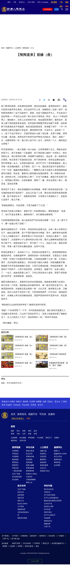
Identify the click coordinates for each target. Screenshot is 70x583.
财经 (29, 431)
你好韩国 (20, 495)
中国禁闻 (15, 456)
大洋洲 (32, 402)
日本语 (33, 405)
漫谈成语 (43, 462)
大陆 (18, 434)
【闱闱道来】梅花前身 (57, 354)
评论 (18, 431)
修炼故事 (47, 524)
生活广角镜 (21, 489)
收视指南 (24, 536)
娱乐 (35, 431)
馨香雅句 (43, 459)
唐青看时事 (30, 471)
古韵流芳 (43, 456)
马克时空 (29, 477)
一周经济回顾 (17, 471)
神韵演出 (14, 440)
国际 (12, 431)
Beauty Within (22, 504)
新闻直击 (15, 462)
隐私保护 (33, 536)
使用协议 (42, 536)
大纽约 (12, 402)
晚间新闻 (15, 459)
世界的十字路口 (31, 474)
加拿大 (19, 402)
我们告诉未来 (49, 489)
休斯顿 (38, 402)
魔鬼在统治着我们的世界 (53, 501)
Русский (25, 405)
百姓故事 (47, 518)
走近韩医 (57, 465)
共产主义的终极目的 (51, 498)
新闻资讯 (21, 414)
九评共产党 (48, 504)
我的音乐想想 (22, 518)
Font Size (59, 99)
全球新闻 (15, 451)
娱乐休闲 (21, 486)
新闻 (13, 426)
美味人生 (20, 501)
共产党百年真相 (49, 495)
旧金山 (50, 402)
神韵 (8, 2)
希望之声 (46, 543)
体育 (35, 434)
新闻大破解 (30, 465)
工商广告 (47, 526)
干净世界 (36, 543)
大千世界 (20, 506)
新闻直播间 (47, 9)
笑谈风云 (43, 454)
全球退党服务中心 (58, 543)
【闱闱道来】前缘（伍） (23, 345)
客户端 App (16, 539)
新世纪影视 (29, 546)
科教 (29, 434)
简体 (33, 2)
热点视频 (23, 438)
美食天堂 (20, 498)
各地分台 (22, 2)
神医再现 (57, 462)
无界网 (19, 546)
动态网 (12, 546)
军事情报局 (30, 468)
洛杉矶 (25, 402)
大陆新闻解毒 (31, 479)
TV (57, 9)
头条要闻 (14, 438)
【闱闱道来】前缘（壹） (23, 363)
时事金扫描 (30, 456)
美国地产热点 (45, 471)
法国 (44, 402)
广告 (61, 2)
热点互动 (29, 454)
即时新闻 (31, 438)
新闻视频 (16, 447)
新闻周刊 (15, 465)
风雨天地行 (48, 512)
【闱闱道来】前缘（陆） (58, 337)
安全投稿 (51, 536)
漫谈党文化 (48, 521)
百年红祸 (47, 509)
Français (16, 405)
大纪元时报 (27, 543)
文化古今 (43, 468)
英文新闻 (54, 2)
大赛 (14, 2)
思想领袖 (29, 462)
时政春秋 (29, 459)
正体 (29, 2)
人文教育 (17, 48)
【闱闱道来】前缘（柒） (23, 337)
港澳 (23, 431)
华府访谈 (15, 468)
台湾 (23, 434)
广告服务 (61, 536)
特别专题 (48, 486)
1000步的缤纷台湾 (23, 513)
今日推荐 (40, 438)
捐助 (66, 2)
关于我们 (15, 536)
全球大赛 (23, 440)
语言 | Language (42, 2)
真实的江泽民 (49, 506)
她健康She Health (60, 454)
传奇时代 (47, 492)
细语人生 (29, 482)
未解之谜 (43, 451)
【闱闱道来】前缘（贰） (23, 354)
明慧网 (4, 546)
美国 (12, 434)
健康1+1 (57, 451)
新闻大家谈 (30, 451)
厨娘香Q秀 (21, 509)
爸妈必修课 (44, 465)
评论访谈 (30, 447)
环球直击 (15, 454)
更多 (37, 546)
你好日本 (20, 492)
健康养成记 (58, 459)
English (9, 405)
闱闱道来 (26, 48)
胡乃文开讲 (58, 456)
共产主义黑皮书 (49, 515)
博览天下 (49, 438)
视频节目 (9, 48)
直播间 (51, 414)
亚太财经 (15, 479)
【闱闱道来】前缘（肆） (58, 345)
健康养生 (58, 447)
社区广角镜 (16, 474)
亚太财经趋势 (17, 477)
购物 (28, 418)
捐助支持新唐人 (18, 418)
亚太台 (57, 402)
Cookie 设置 (35, 561)
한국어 (40, 405)
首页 (2, 48)
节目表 (42, 414)
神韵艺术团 (16, 543)
